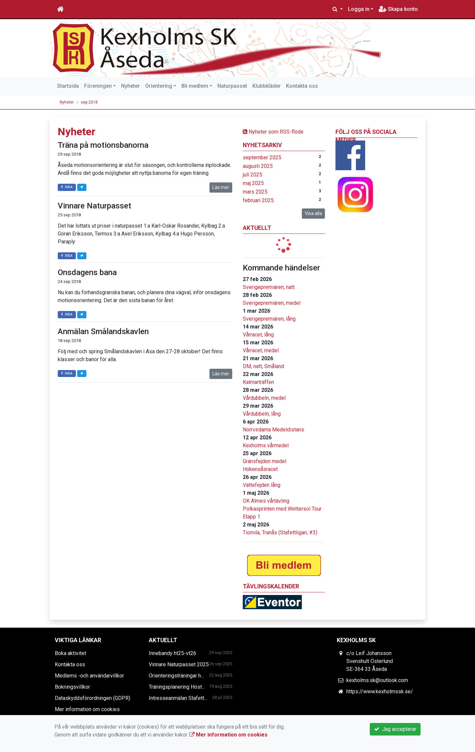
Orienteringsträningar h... (176, 676)
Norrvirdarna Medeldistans (273, 429)
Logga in (358, 9)
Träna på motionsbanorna (103, 145)
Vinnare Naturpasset (94, 205)
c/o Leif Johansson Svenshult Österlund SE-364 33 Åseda (369, 661)
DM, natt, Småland (263, 366)
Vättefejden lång (261, 485)
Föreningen (98, 86)
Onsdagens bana (87, 272)
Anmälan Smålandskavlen (103, 331)
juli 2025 (252, 175)
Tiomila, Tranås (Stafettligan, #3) (280, 532)
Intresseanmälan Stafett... (178, 698)
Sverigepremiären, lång (269, 319)
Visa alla (313, 213)
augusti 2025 (258, 166)
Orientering (158, 86)
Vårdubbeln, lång (262, 414)
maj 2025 (253, 183)
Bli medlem (194, 86)
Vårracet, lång (258, 334)
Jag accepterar (395, 729)
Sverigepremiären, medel (272, 303)
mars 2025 (255, 192)
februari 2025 (258, 200)
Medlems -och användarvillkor (89, 676)
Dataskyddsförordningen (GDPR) (92, 698)
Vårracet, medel (261, 350)
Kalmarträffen (258, 382)
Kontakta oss (302, 86)
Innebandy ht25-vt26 (172, 653)
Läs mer (220, 187)
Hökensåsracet (260, 469)
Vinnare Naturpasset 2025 (179, 664)
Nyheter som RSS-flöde (273, 132)
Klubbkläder (266, 86)
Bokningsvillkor (72, 687)
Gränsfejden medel (264, 461)
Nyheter (130, 86)
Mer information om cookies (87, 709)
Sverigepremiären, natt (269, 287)
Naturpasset (232, 86)
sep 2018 (89, 102)
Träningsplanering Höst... (177, 687)
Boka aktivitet (70, 653)
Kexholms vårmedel (266, 445)
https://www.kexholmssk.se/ (379, 691)
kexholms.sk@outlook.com (377, 680)
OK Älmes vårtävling (266, 501)
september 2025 (262, 157)
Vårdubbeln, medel (264, 398)
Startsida (68, 86)
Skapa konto (398, 9)
